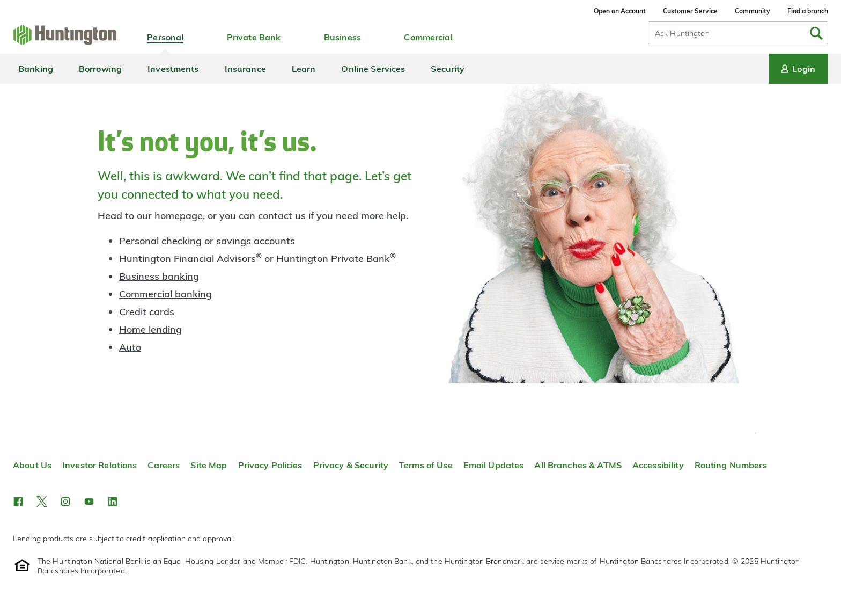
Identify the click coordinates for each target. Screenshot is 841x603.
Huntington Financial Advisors (190, 258)
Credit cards (146, 312)
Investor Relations (99, 465)
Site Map (208, 465)
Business (342, 37)
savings (233, 241)
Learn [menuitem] (304, 68)
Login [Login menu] (797, 69)
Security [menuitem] (447, 68)
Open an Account (620, 11)
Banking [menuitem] (35, 68)
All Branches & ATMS (578, 465)
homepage (178, 215)
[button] (18, 501)
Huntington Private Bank (336, 258)
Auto (130, 347)
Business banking (159, 276)
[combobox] (738, 33)
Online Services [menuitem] (373, 68)
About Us (32, 465)
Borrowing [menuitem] (100, 68)
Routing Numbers (731, 465)
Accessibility (658, 465)
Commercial (428, 37)
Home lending (150, 329)
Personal (165, 37)
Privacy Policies (270, 465)
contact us (282, 215)
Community (752, 11)
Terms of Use (426, 465)
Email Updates (493, 465)
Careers (163, 465)
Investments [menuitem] (172, 68)
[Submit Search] (816, 33)
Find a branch (807, 11)
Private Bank (254, 37)
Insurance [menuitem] (245, 68)
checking (181, 241)
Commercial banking (165, 294)
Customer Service (690, 11)
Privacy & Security (350, 465)
